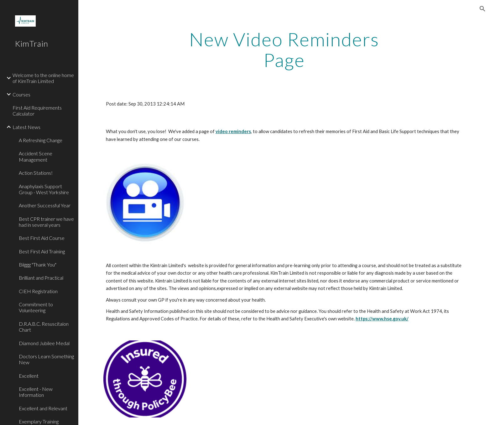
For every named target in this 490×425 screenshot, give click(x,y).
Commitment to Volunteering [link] (36, 307)
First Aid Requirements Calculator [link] (37, 111)
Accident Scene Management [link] (35, 156)
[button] (482, 8)
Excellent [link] (29, 376)
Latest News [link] (26, 127)
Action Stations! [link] (36, 173)
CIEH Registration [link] (38, 291)
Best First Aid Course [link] (42, 238)
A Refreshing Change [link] (40, 140)
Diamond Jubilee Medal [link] (44, 343)
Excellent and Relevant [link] (43, 408)
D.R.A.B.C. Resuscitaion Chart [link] (44, 327)
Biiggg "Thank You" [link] (37, 264)
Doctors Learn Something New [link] (46, 359)
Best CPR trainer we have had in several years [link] (46, 222)
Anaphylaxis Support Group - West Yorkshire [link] (44, 189)
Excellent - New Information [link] (36, 392)
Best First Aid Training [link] (42, 251)
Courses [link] (21, 94)
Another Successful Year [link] (44, 205)
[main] (284, 49)
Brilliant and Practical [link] (41, 278)
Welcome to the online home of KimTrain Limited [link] (43, 78)
